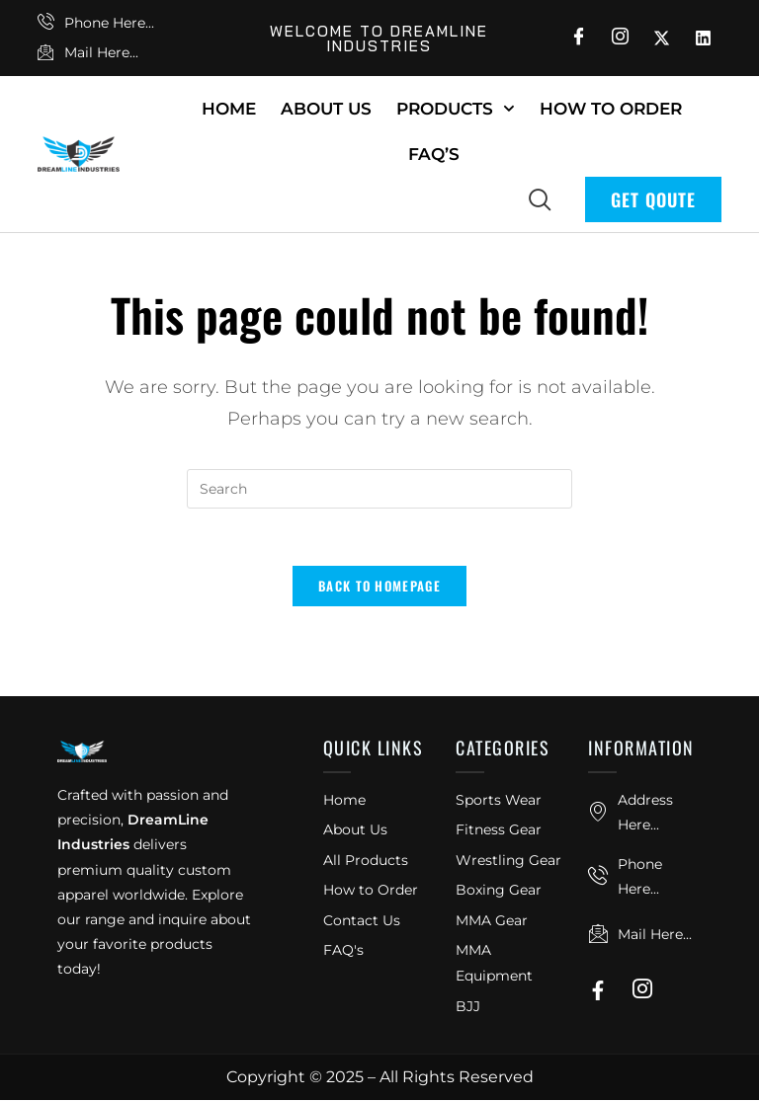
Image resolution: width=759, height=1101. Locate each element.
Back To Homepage (379, 588)
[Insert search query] (379, 489)
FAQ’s (434, 154)
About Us (326, 108)
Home (229, 108)
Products (455, 108)
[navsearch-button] (539, 198)
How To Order (611, 108)
